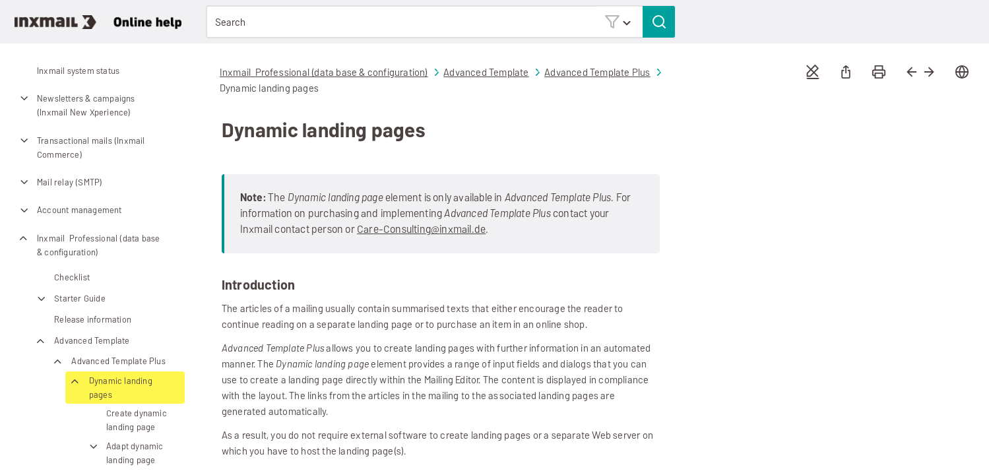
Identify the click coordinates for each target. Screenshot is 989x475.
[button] (617, 21)
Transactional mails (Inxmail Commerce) (81, 147)
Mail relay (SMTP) (59, 182)
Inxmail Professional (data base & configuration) (88, 245)
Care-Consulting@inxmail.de (421, 229)
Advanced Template (81, 340)
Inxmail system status (78, 71)
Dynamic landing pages (110, 387)
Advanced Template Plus (108, 361)
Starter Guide (70, 298)
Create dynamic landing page (136, 420)
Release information (92, 320)
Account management (69, 210)
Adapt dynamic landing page (125, 453)
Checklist (72, 277)
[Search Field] (441, 21)
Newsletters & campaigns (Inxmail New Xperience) (76, 105)
